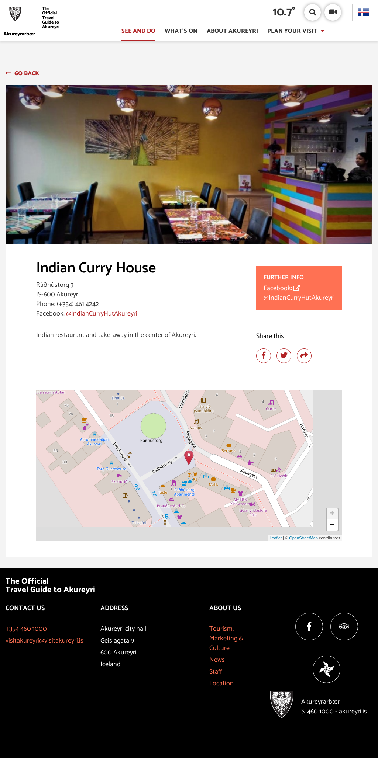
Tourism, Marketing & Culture (226, 638)
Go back (26, 73)
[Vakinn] (326, 669)
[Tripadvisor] (344, 626)
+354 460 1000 (26, 628)
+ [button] (332, 513)
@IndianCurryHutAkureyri (101, 313)
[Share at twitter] (283, 355)
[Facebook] (309, 626)
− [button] (332, 525)
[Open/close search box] (312, 12)
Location (221, 683)
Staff (215, 671)
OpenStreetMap (303, 538)
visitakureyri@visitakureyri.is (44, 640)
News (217, 659)
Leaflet (275, 538)
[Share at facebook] (263, 355)
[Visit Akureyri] (34, 18)
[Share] (304, 355)
